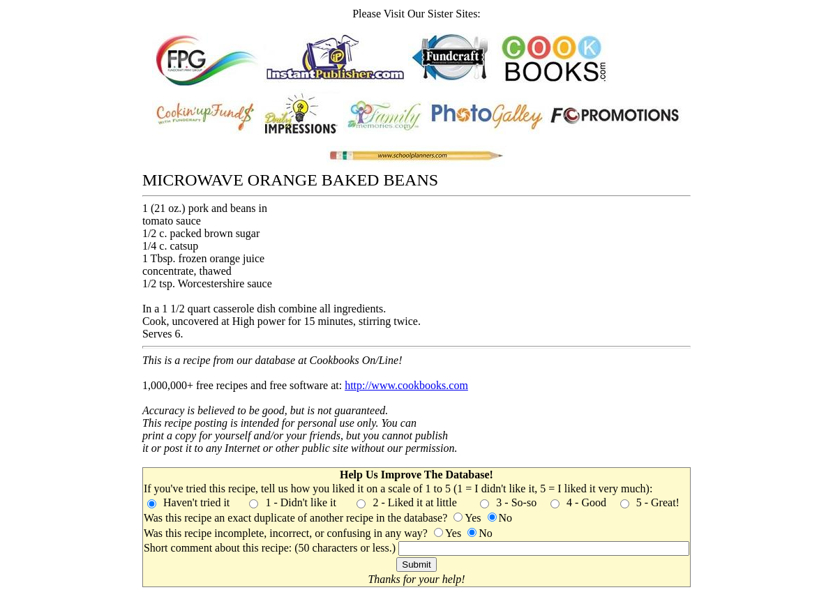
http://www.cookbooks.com (406, 385)
